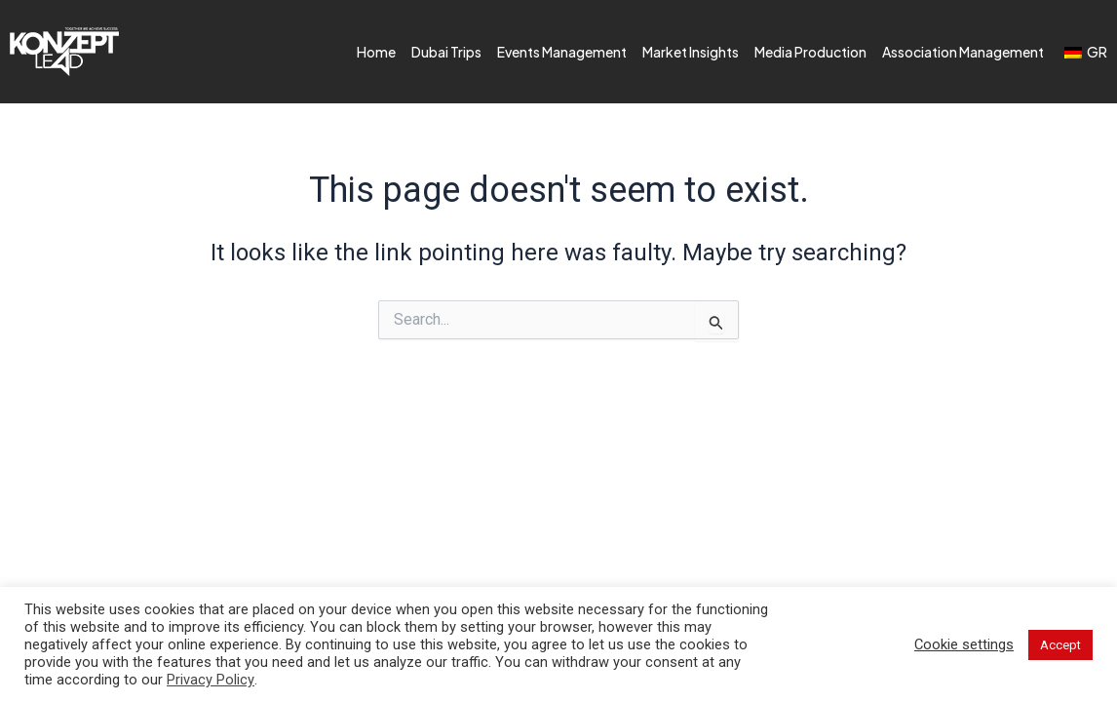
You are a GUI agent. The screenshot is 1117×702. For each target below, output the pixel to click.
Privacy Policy (210, 679)
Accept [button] (1060, 645)
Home (376, 51)
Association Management (963, 51)
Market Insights (690, 51)
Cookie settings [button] (964, 644)
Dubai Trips (446, 51)
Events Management (562, 51)
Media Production (810, 51)
